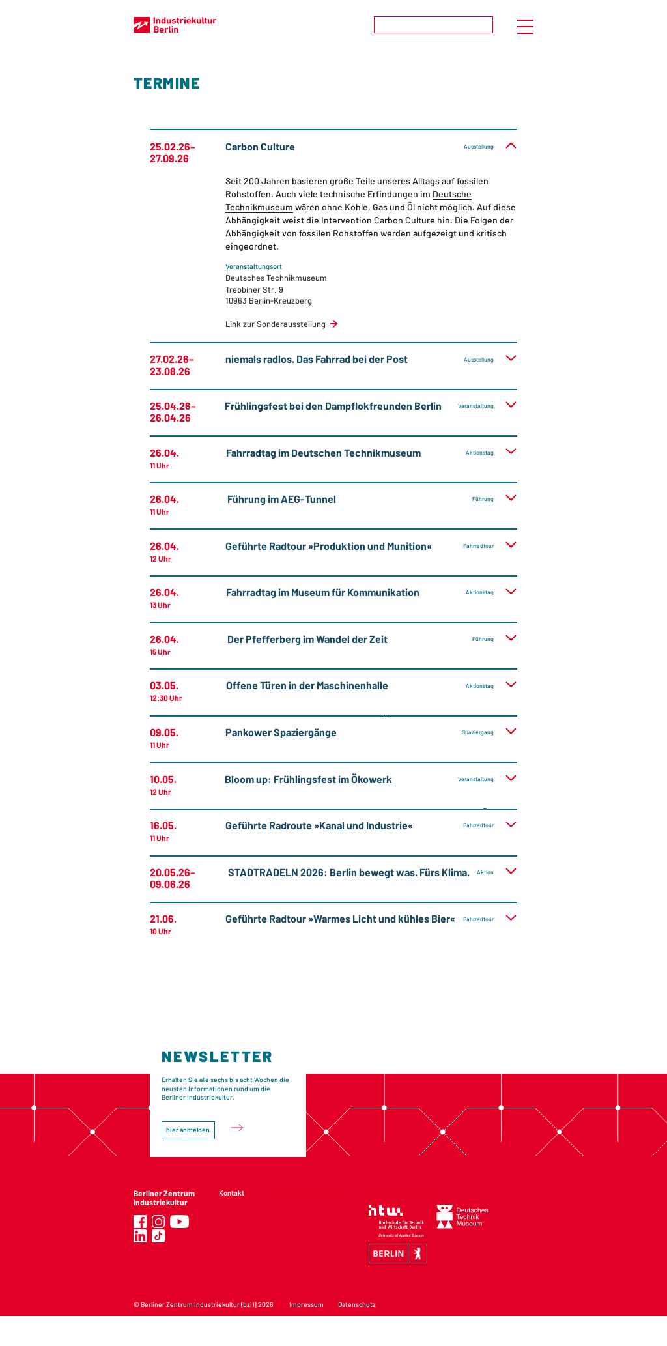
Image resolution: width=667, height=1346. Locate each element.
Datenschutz (357, 1304)
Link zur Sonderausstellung (275, 324)
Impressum (306, 1304)
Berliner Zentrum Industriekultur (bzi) (197, 1304)
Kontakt (231, 1192)
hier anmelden (188, 1130)
